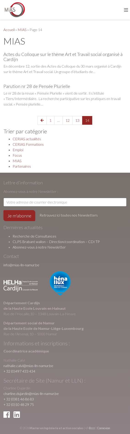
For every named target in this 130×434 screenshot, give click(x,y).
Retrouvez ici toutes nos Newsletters (69, 215)
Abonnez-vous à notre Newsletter (39, 247)
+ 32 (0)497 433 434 (19, 371)
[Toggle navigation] (126, 10)
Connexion (103, 428)
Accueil (9, 29)
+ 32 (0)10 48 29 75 (18, 404)
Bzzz (92, 428)
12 (67, 120)
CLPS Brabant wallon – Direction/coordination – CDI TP (56, 241)
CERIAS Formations (28, 144)
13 (77, 120)
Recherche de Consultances (34, 236)
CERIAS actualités (27, 139)
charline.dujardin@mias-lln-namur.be (31, 393)
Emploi (18, 150)
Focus (17, 155)
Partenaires (22, 166)
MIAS (22, 29)
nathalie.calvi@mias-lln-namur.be (28, 365)
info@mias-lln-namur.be (21, 265)
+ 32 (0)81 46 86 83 (18, 399)
